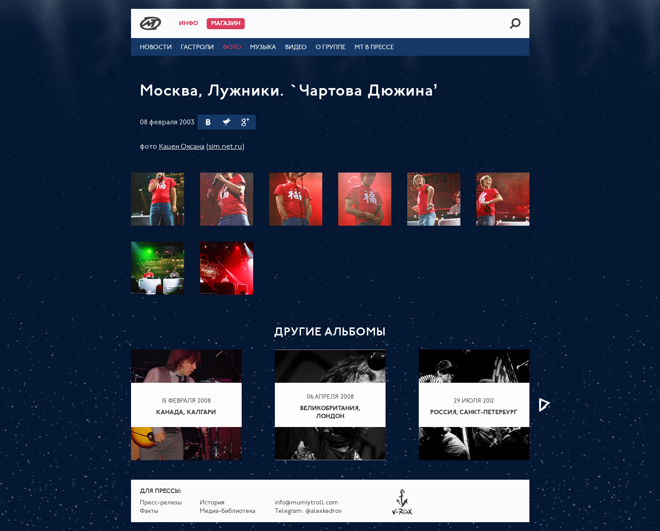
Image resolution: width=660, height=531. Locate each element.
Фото (232, 47)
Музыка (263, 47)
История (212, 503)
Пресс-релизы (161, 503)
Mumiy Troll (150, 23)
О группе (331, 47)
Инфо (188, 23)
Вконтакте (208, 122)
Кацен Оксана (182, 146)
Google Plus (245, 122)
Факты (149, 511)
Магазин (225, 23)
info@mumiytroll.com (306, 503)
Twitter (227, 122)
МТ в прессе (374, 47)
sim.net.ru (225, 146)
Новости (156, 47)
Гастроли (197, 47)
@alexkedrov (323, 511)
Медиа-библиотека (227, 511)
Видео (296, 47)
